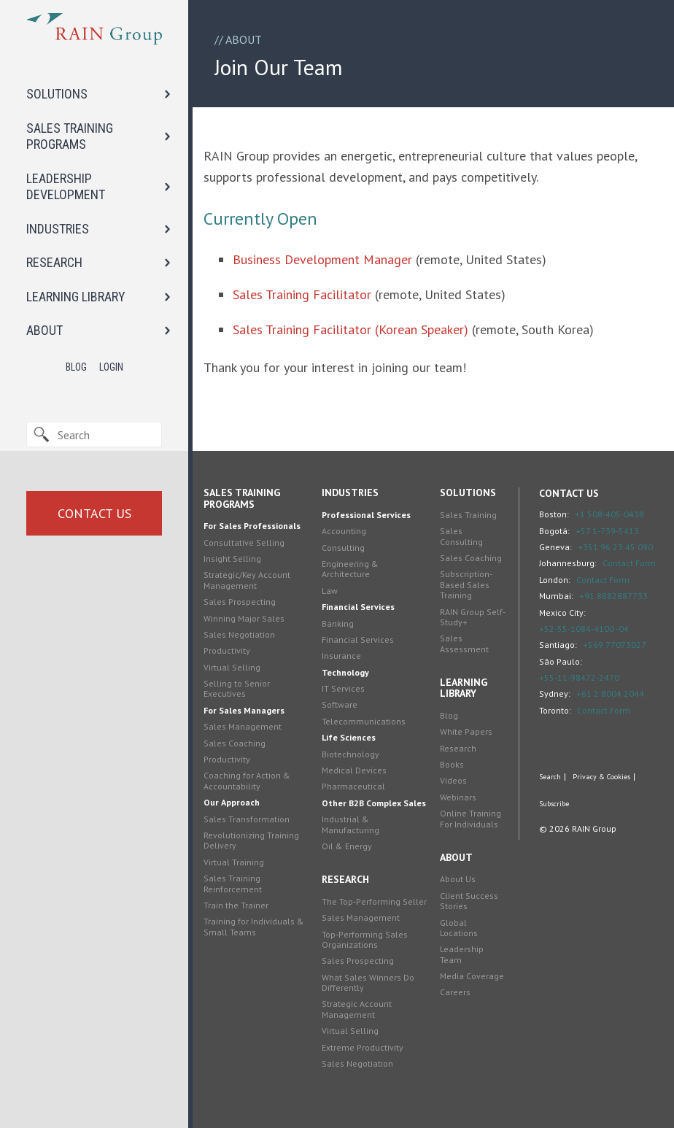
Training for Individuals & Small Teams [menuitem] (254, 926)
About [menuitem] (456, 857)
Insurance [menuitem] (341, 655)
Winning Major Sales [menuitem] (244, 618)
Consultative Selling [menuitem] (244, 542)
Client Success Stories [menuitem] (469, 900)
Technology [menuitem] (345, 672)
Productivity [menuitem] (227, 650)
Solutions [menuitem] (468, 492)
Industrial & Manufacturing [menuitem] (350, 824)
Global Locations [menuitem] (459, 927)
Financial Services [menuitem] (358, 606)
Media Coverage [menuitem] (472, 975)
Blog (76, 367)
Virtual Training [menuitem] (234, 862)
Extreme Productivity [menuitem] (362, 1047)
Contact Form (629, 562)
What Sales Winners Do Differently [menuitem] (368, 982)
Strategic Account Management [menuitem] (357, 1008)
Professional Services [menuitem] (366, 514)
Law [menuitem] (330, 590)
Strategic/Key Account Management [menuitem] (247, 579)
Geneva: (555, 546)
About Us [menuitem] (458, 878)
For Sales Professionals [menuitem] (252, 525)
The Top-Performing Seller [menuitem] (374, 901)
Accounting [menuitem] (344, 530)
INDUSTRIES (57, 228)
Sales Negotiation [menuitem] (239, 634)
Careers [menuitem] (455, 991)
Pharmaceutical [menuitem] (353, 786)
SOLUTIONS (57, 93)
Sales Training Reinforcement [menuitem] (233, 883)
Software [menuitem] (339, 704)
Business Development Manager (322, 259)
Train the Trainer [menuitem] (236, 905)
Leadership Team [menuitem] (462, 954)
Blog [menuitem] (449, 715)
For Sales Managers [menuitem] (244, 710)
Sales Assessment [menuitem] (464, 643)
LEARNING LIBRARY (75, 296)
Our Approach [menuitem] (232, 802)
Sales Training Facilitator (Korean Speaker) (350, 329)
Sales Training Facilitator (302, 294)
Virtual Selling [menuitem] (232, 667)
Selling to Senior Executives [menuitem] (237, 688)
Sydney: (554, 693)
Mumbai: (556, 595)
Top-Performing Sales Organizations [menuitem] (365, 939)
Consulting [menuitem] (343, 547)
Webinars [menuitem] (458, 797)
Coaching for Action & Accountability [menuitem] (247, 780)
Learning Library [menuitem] (463, 688)
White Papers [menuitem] (466, 731)
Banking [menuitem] (338, 623)
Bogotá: (554, 530)
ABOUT (44, 330)
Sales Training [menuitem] (468, 514)
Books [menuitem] (452, 764)
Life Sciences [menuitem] (349, 737)
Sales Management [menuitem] (243, 726)
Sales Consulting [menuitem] (461, 535)
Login (111, 367)
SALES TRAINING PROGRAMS (69, 136)
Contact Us (94, 513)
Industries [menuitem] (350, 492)
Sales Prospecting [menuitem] (240, 601)
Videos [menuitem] (453, 780)
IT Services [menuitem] (343, 688)
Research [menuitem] (345, 879)
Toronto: (555, 710)
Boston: (554, 514)
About (243, 39)
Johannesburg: (568, 562)
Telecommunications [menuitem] (364, 721)
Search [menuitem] (550, 777)
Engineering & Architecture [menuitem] (350, 568)
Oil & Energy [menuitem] (347, 846)
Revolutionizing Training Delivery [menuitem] (251, 840)
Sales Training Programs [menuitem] (242, 498)
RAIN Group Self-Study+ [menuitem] (473, 616)
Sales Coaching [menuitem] (235, 743)
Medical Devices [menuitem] (354, 770)
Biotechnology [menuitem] (350, 754)
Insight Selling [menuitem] (232, 558)
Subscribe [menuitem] (554, 804)
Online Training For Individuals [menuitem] (470, 818)
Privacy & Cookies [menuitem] (601, 777)
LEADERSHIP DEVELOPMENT (65, 187)
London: (554, 579)
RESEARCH (54, 262)
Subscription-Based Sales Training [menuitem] (466, 584)
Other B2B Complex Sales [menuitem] (374, 802)
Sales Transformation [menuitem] (247, 819)
